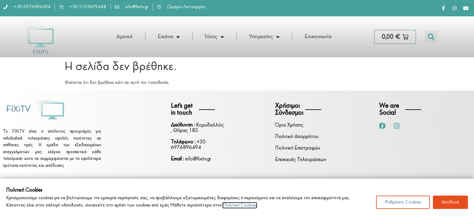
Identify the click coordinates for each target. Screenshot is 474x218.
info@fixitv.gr (191, 159)
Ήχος (214, 37)
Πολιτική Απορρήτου (297, 137)
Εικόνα (169, 37)
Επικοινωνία (318, 37)
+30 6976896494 (188, 144)
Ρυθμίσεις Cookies (403, 202)
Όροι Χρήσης (289, 125)
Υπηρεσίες (264, 37)
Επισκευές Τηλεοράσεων (300, 160)
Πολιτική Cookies (239, 205)
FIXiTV (18, 109)
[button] (431, 37)
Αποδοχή (450, 202)
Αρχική (124, 37)
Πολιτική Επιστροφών (297, 148)
